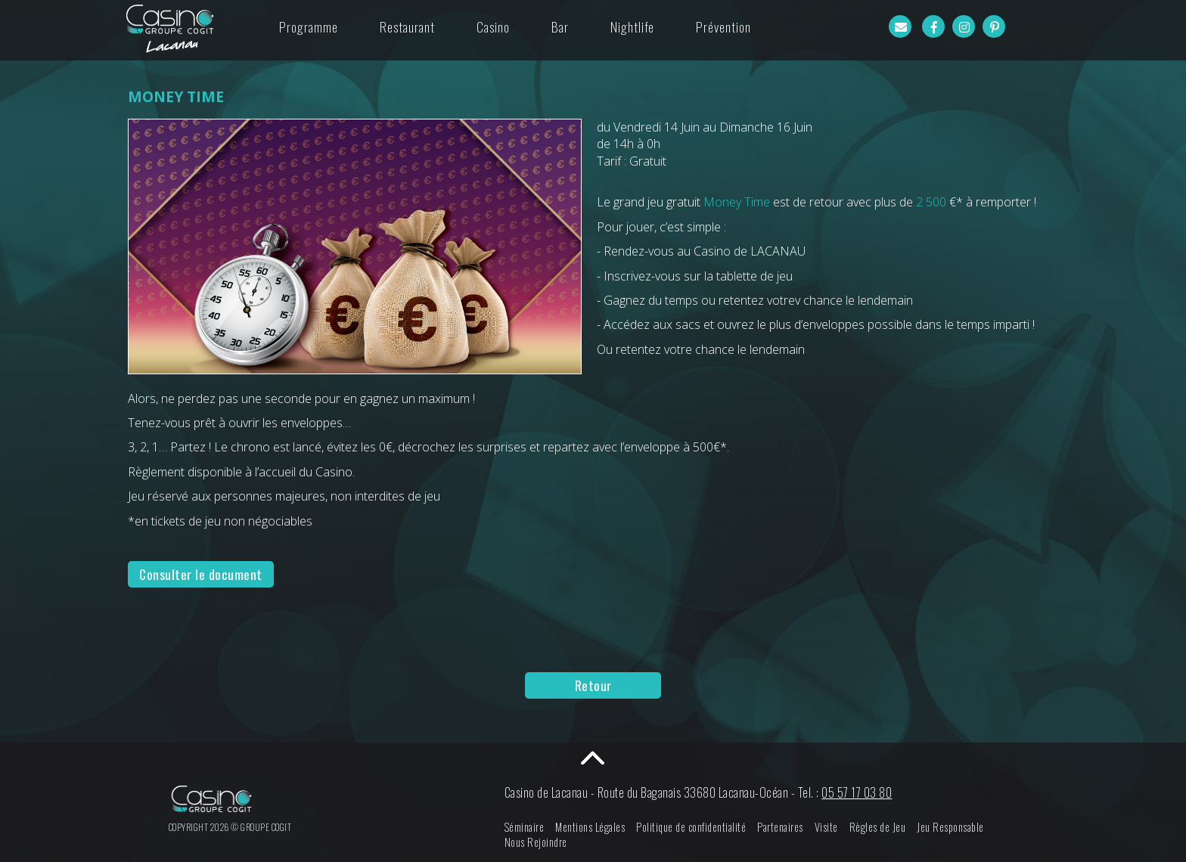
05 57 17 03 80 (866, 792)
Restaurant (407, 26)
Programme (308, 26)
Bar (560, 26)
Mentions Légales (600, 827)
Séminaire (534, 827)
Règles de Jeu (886, 827)
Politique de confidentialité (701, 827)
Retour (593, 685)
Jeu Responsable (960, 827)
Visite (835, 827)
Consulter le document (200, 574)
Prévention (723, 26)
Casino (493, 26)
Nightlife (632, 26)
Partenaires (790, 827)
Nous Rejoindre (545, 842)
